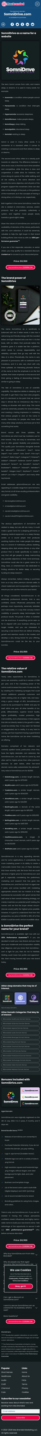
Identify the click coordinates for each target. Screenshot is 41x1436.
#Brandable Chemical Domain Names (16, 1046)
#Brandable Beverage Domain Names (16, 1037)
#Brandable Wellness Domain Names (16, 1069)
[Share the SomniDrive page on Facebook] (12, 24)
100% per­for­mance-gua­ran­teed (20, 1230)
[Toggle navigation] (37, 4)
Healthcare (6, 1376)
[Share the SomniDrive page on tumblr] (22, 24)
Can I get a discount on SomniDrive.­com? (13, 1298)
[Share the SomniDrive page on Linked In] (27, 24)
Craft (3, 1384)
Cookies (25, 1392)
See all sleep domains (9, 1008)
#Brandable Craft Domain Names (14, 1051)
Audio (3, 1380)
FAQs (24, 1380)
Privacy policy (24, 1278)
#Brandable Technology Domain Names (17, 1060)
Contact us (5, 254)
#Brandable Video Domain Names (15, 1065)
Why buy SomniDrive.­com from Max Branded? (18, 1254)
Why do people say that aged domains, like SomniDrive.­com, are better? (18, 1264)
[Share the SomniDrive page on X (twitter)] (17, 24)
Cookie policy (13, 1278)
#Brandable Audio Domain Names (15, 1033)
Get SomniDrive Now (15, 1246)
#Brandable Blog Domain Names (14, 1042)
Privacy (25, 1388)
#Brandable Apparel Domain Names (15, 1028)
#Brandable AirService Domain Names (16, 1024)
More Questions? (10, 1316)
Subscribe (20, 1417)
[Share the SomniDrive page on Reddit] (32, 24)
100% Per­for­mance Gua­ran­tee (15, 937)
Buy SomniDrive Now (15, 267)
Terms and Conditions (20, 1281)
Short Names (7, 1372)
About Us (26, 1376)
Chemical (5, 1388)
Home (24, 1372)
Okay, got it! (20, 1286)
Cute (3, 1392)
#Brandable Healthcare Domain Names (17, 1019)
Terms (24, 1384)
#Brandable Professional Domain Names (17, 1056)
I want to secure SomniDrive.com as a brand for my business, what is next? (19, 1307)
